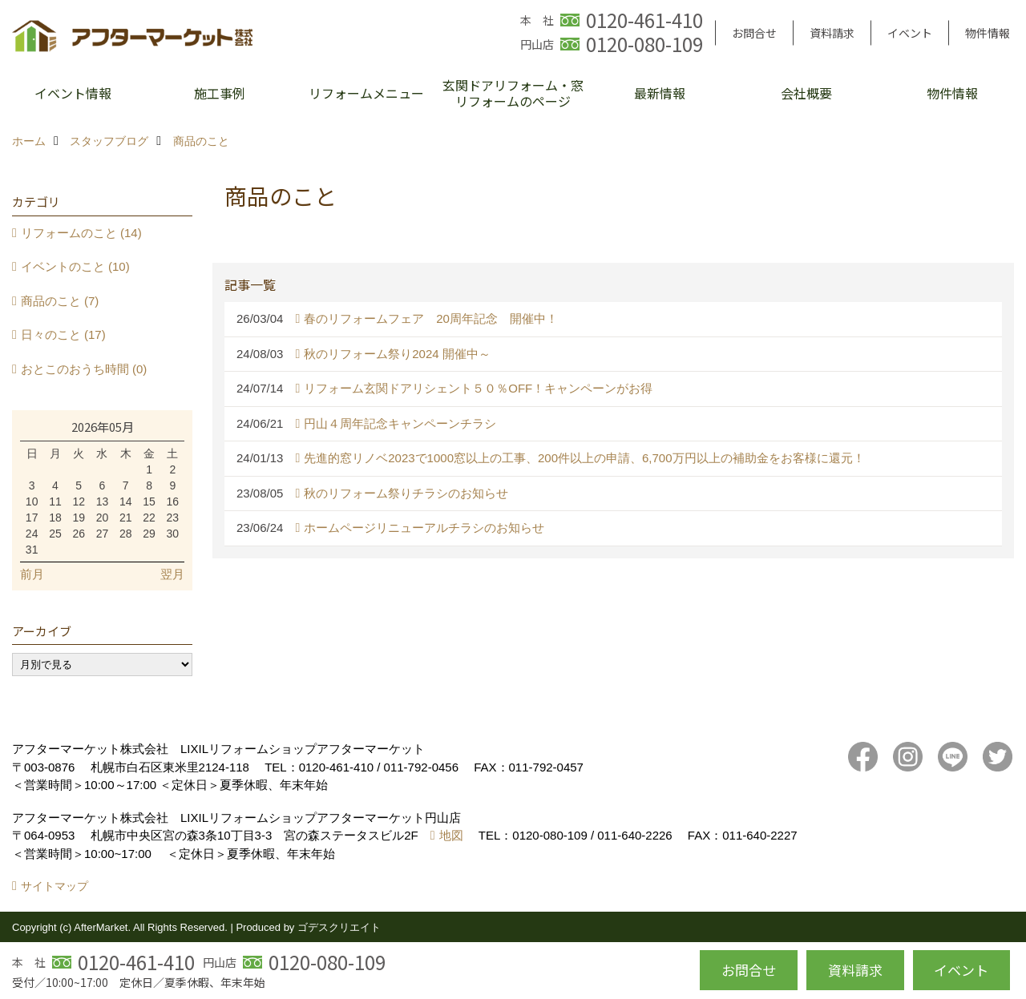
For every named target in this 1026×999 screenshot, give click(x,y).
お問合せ (754, 33)
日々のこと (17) (63, 334)
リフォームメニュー (366, 93)
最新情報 (659, 93)
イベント (909, 33)
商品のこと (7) (60, 301)
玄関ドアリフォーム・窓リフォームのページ (513, 93)
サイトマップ (54, 886)
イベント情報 (72, 93)
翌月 (172, 574)
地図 (451, 835)
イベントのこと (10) (75, 266)
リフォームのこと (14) (81, 233)
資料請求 (832, 33)
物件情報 (987, 33)
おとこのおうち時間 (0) (84, 369)
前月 (32, 574)
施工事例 (219, 93)
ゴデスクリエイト (339, 927)
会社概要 (806, 93)
